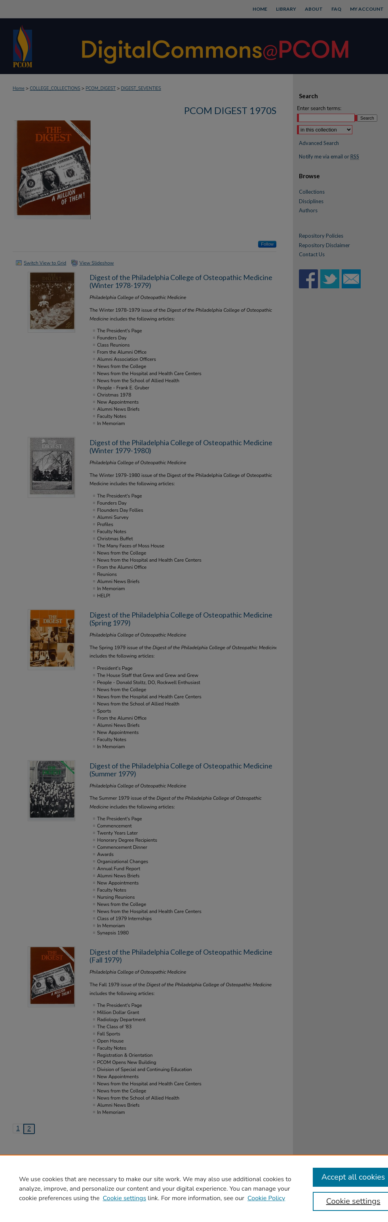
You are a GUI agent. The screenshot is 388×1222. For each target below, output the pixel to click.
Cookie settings (124, 1198)
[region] (194, 1188)
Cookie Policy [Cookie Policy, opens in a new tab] (266, 1198)
